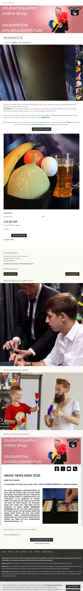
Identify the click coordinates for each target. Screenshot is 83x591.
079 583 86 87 (72, 274)
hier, (11, 529)
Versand (18, 225)
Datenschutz (23, 552)
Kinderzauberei (26, 42)
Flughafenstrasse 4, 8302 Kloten (24, 588)
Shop (19, 42)
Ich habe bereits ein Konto (41, 543)
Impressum (11, 552)
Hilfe (30, 552)
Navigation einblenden (8, 3)
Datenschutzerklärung (38, 124)
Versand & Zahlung (47, 552)
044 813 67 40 (10, 274)
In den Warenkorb (19, 235)
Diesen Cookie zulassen (41, 129)
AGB (17, 552)
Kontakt (4, 552)
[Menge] (7, 235)
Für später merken (9, 239)
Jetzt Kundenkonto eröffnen (41, 540)
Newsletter (37, 552)
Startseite (14, 42)
